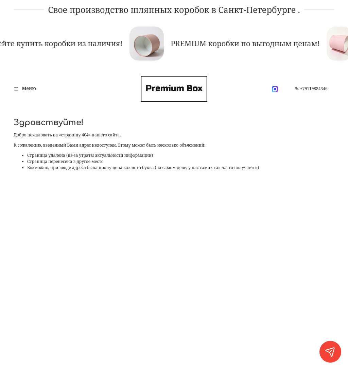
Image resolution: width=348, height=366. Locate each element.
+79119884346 (311, 89)
